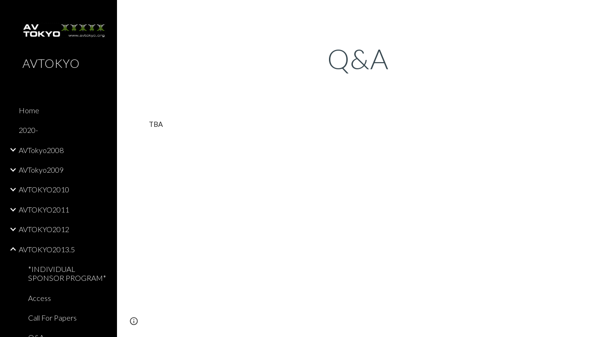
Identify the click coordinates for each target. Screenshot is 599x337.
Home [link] (29, 110)
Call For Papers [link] (52, 317)
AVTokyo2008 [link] (41, 150)
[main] (358, 58)
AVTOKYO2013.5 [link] (47, 249)
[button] (588, 13)
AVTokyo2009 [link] (41, 169)
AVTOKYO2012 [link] (44, 229)
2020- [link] (28, 129)
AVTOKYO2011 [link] (44, 209)
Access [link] (39, 297)
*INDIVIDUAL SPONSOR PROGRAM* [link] (67, 273)
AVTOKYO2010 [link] (44, 189)
